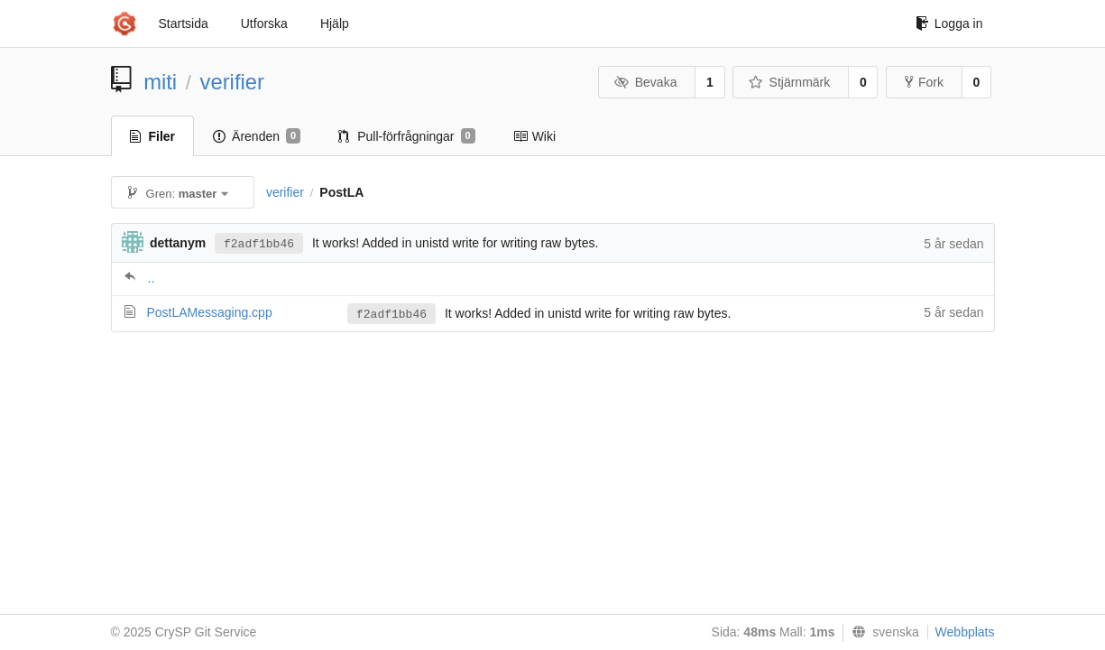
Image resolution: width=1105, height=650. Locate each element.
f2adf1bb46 (259, 244)
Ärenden (256, 136)
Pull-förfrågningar (406, 136)
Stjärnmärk (789, 82)
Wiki (534, 136)
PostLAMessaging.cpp (209, 312)
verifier (232, 82)
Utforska (264, 23)
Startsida (183, 23)
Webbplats (965, 632)
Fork (924, 82)
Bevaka (645, 82)
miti (160, 82)
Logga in (949, 23)
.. (151, 278)
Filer (153, 136)
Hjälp (334, 23)
